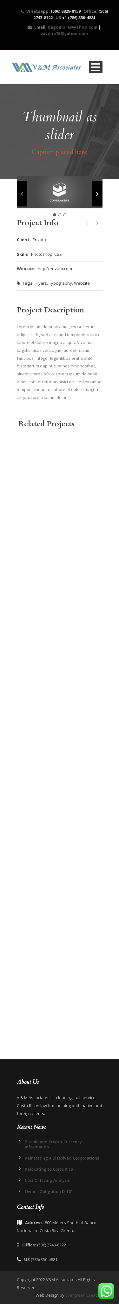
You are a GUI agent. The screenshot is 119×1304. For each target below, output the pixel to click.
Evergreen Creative (83, 1295)
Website (82, 283)
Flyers (41, 283)
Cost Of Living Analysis (47, 1180)
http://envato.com (55, 268)
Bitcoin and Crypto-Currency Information (53, 1144)
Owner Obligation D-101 (49, 1191)
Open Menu (95, 67)
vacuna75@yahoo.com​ (64, 33)
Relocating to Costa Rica (49, 1169)
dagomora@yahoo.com (72, 27)
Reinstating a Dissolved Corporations (62, 1158)
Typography (60, 283)
